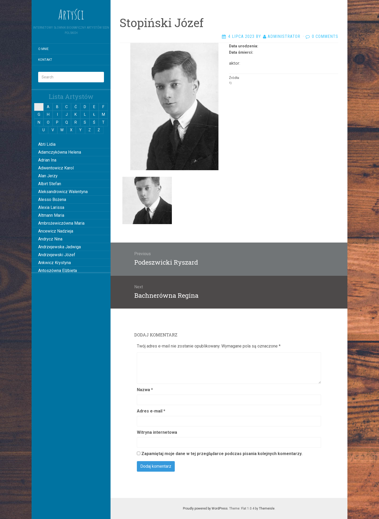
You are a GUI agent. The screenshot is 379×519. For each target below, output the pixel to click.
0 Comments (325, 36)
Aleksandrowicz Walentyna (63, 191)
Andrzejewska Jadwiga (59, 246)
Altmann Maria (51, 215)
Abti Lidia (47, 144)
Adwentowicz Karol (56, 167)
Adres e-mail (151, 411)
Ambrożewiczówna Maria (61, 223)
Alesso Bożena (52, 199)
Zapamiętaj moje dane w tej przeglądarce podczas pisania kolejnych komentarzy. (221, 453)
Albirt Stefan (49, 183)
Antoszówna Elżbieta (57, 270)
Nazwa (145, 389)
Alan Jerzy (48, 175)
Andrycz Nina (50, 238)
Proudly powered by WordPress (205, 508)
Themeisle (267, 508)
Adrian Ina (47, 160)
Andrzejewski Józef (56, 254)
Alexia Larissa (51, 207)
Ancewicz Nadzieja (55, 231)
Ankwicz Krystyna (54, 262)
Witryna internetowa (157, 432)
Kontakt (45, 60)
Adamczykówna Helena (59, 152)
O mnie (43, 49)
